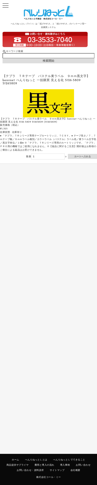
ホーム (15, 460)
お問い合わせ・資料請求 (30, 470)
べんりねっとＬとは (36, 460)
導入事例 (65, 465)
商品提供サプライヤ (17, 465)
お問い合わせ (83, 465)
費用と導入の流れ (44, 465)
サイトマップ (57, 470)
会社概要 (75, 470)
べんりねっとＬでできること (69, 460)
